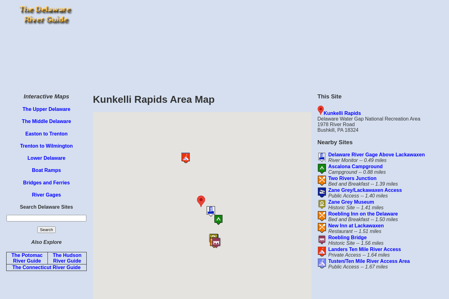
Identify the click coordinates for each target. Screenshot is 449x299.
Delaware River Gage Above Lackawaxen (376, 154)
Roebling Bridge (347, 237)
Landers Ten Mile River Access (364, 249)
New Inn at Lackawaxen (356, 225)
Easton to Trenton (46, 133)
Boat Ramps (46, 170)
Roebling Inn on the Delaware (363, 213)
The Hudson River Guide (67, 258)
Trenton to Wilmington (46, 146)
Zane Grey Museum (351, 202)
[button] (212, 201)
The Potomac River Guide (27, 258)
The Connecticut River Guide (46, 267)
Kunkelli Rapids (342, 113)
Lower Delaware (47, 158)
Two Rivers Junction (352, 178)
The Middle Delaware (46, 121)
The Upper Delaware (47, 109)
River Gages (46, 194)
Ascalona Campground (355, 166)
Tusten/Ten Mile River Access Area (369, 261)
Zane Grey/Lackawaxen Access (365, 190)
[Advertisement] (269, 43)
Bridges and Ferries (46, 182)
